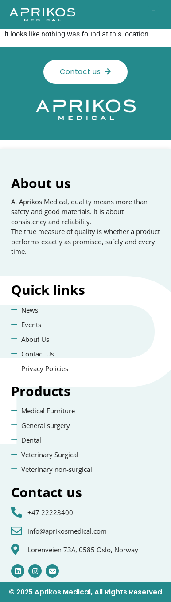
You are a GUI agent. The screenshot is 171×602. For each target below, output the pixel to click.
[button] (153, 14)
